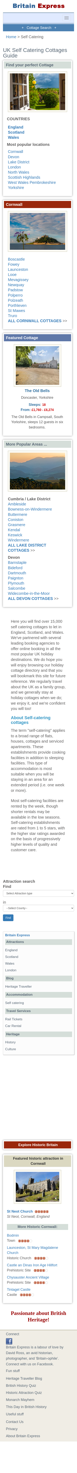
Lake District (18, 162)
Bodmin (13, 1235)
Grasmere (16, 525)
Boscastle (16, 259)
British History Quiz (21, 1386)
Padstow (15, 290)
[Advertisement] (37, 1096)
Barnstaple (17, 562)
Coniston (15, 519)
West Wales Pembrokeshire (32, 182)
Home (11, 37)
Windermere (18, 540)
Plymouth (16, 583)
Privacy (12, 1429)
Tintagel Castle (18, 1290)
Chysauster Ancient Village (28, 1277)
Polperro (15, 295)
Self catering (14, 1003)
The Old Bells (37, 391)
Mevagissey (18, 280)
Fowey (13, 264)
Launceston (18, 269)
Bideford (15, 568)
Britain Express (17, 935)
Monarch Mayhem (20, 1400)
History (10, 1042)
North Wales (18, 172)
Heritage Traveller (18, 986)
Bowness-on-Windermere (30, 509)
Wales (13, 137)
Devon (13, 157)
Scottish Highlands (24, 177)
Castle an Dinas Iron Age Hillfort (32, 1265)
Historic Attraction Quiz (24, 1393)
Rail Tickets (13, 1019)
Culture (10, 1049)
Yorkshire (16, 187)
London (14, 167)
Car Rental (13, 1026)
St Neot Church (20, 1211)
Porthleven (17, 305)
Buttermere (17, 514)
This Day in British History (26, 1407)
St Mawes (16, 310)
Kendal (14, 530)
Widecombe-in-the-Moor (29, 593)
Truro (12, 316)
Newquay (16, 285)
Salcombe (16, 588)
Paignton (15, 578)
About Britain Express (23, 1436)
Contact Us (14, 1422)
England (15, 127)
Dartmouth (17, 573)
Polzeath (15, 300)
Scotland (16, 132)
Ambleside (17, 504)
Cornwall (15, 151)
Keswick (15, 535)
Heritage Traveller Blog (24, 1378)
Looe (12, 274)
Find (7, 886)
